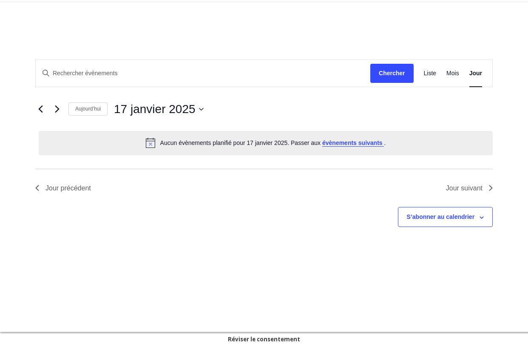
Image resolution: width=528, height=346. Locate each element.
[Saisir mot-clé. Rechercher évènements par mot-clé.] (203, 73)
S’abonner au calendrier (441, 216)
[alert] (266, 143)
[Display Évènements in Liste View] (430, 73)
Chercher (392, 73)
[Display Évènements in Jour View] (475, 73)
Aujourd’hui (88, 109)
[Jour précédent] (40, 109)
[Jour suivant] (57, 109)
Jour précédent (63, 188)
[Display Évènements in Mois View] (452, 73)
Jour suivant (469, 188)
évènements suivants (353, 142)
